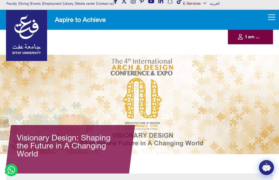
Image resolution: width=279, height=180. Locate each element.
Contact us (105, 4)
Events (36, 4)
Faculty (12, 4)
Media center (85, 4)
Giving (24, 4)
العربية (215, 4)
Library (69, 4)
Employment (52, 4)
